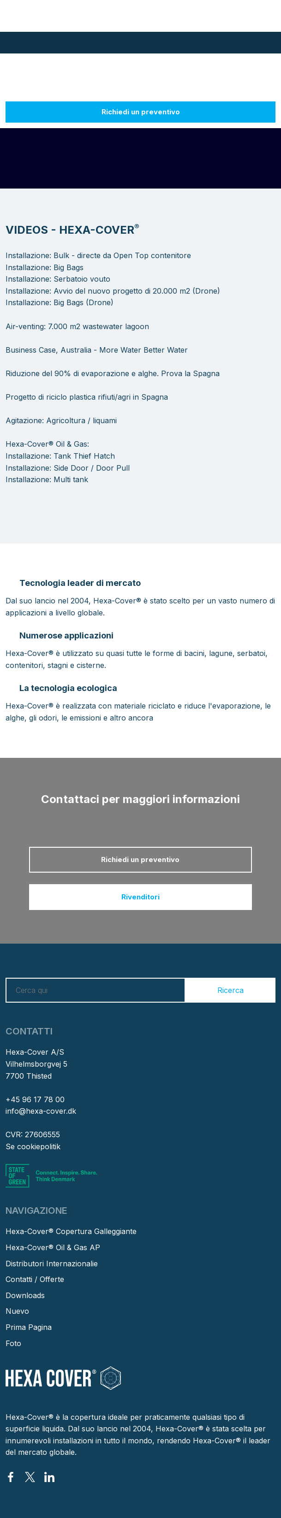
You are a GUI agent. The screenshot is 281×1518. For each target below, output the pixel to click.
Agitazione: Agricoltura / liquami (61, 420)
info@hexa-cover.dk (41, 1111)
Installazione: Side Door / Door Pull (68, 468)
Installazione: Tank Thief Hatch (60, 456)
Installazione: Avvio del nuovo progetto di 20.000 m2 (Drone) (113, 290)
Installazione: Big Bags (45, 267)
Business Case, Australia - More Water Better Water (97, 349)
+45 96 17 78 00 (35, 1099)
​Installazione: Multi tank (47, 479)
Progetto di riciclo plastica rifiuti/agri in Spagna (87, 397)
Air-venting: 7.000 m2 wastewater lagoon (77, 326)
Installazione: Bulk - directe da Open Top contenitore (98, 255)
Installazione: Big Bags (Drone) (60, 302)
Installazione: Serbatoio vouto (58, 279)
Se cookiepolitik (33, 1146)
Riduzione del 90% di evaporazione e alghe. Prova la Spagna (113, 373)
